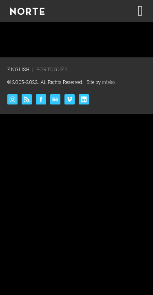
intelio (108, 82)
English (18, 69)
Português (52, 69)
